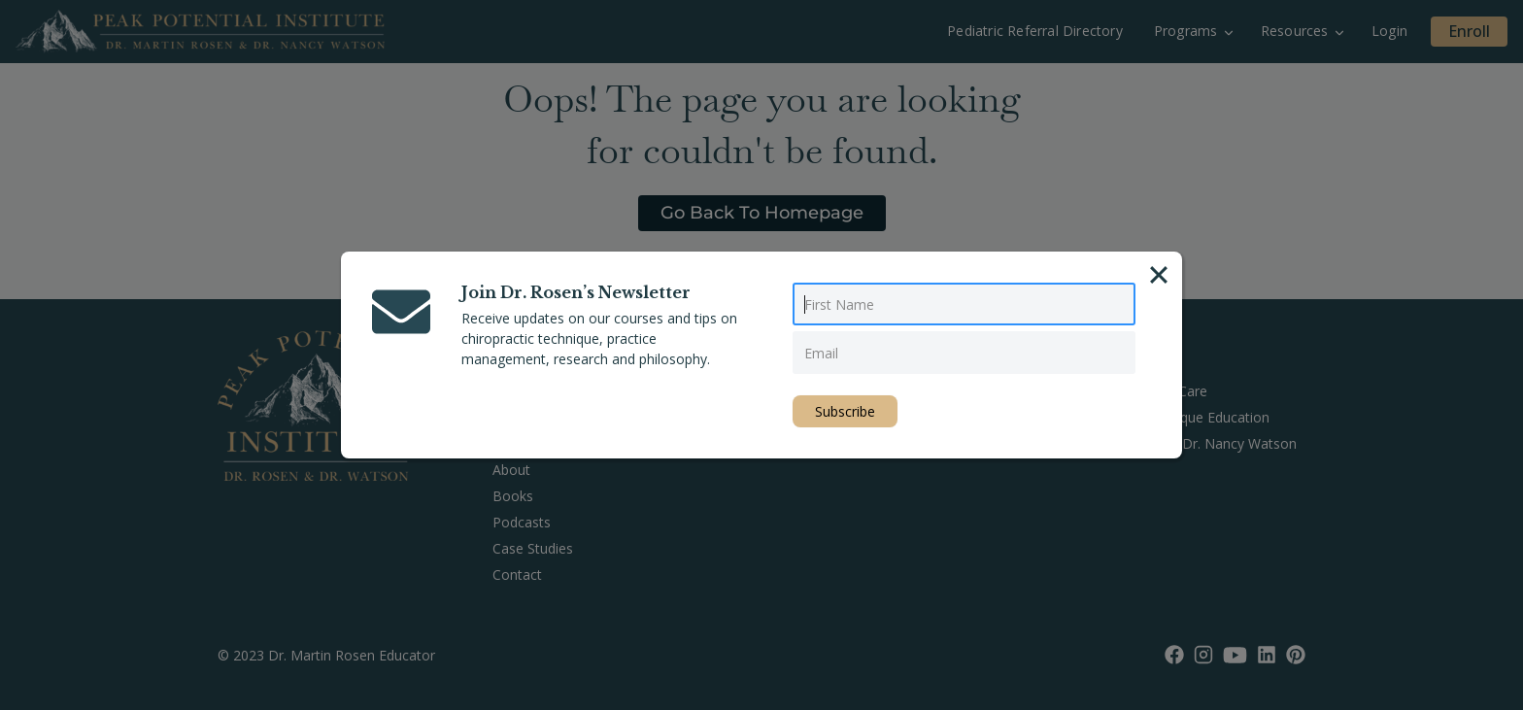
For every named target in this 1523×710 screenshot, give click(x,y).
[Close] (1158, 274)
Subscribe (845, 411)
